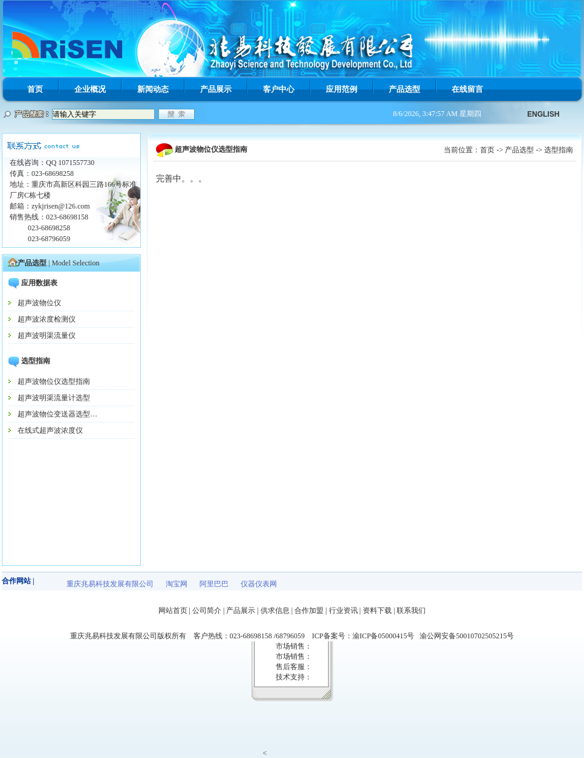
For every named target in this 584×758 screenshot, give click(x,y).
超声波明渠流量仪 (47, 335)
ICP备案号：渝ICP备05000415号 (366, 636)
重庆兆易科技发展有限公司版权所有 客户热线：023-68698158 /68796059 (191, 636)
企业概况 (90, 89)
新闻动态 (153, 89)
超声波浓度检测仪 (47, 319)
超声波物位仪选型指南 (54, 381)
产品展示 (216, 89)
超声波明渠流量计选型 (54, 398)
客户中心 (278, 89)
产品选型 (404, 89)
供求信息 (275, 610)
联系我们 (411, 610)
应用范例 (341, 89)
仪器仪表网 (259, 584)
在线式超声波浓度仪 (50, 430)
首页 (35, 89)
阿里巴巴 (214, 584)
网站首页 (172, 610)
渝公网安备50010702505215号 (467, 636)
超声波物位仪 (39, 303)
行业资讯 (343, 610)
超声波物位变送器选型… (57, 414)
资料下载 (377, 610)
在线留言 (467, 89)
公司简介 (206, 610)
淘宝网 (176, 584)
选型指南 (558, 150)
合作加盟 (308, 610)
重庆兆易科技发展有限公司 (110, 584)
